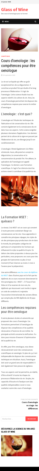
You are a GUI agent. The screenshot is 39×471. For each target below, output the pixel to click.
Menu (5, 21)
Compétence (5, 56)
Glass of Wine (14, 9)
